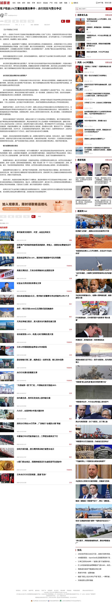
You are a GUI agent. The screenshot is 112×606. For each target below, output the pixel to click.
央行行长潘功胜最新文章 (27, 372)
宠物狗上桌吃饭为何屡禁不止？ (94, 139)
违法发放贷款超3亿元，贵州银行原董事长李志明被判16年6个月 (43, 296)
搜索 (109, 8)
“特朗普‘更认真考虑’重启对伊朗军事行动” (91, 382)
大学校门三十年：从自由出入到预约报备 (97, 103)
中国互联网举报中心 (54, 600)
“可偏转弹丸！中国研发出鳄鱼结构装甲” (91, 461)
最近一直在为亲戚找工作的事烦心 (95, 75)
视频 (65, 3)
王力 (6, 14)
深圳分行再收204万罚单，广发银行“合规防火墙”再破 (38, 423)
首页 (14, 3)
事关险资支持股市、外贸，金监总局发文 (33, 232)
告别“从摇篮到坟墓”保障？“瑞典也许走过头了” (93, 521)
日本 (70, 355)
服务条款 (37, 590)
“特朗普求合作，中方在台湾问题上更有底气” (99, 36)
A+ (23, 24)
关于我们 (24, 590)
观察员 (75, 3)
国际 (28, 3)
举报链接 (69, 590)
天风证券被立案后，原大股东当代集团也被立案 (36, 321)
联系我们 (18, 590)
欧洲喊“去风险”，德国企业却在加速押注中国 (92, 231)
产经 (51, 3)
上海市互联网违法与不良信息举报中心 (70, 600)
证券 (70, 278)
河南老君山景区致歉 (85, 580)
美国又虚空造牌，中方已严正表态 (98, 52)
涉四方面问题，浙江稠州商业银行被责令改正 (35, 449)
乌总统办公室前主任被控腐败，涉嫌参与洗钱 (92, 481)
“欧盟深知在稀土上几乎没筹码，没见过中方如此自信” (99, 20)
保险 (70, 240)
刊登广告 (43, 590)
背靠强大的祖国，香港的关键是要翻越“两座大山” (98, 45)
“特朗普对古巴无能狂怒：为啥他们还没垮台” (92, 441)
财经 (23, 3)
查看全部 (108, 15)
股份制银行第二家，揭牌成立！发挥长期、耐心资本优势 (40, 360)
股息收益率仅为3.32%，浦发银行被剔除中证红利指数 (39, 258)
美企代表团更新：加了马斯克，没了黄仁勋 (92, 422)
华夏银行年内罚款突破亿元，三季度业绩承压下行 (37, 436)
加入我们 (56, 590)
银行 (70, 304)
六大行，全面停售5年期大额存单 (30, 411)
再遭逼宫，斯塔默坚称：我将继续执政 (98, 28)
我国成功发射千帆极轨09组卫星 (89, 569)
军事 (33, 3)
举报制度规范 (76, 590)
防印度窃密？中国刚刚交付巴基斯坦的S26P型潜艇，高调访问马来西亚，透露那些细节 (97, 150)
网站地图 (62, 590)
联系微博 (50, 590)
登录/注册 (108, 3)
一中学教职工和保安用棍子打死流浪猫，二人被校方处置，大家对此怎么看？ (97, 95)
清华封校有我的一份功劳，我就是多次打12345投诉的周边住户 (97, 131)
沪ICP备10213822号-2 (21, 594)
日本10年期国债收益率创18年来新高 (32, 347)
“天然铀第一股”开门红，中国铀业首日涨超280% (36, 385)
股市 (70, 406)
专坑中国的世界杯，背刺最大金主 (95, 121)
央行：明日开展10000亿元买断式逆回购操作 (35, 309)
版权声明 (31, 590)
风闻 (18, 3)
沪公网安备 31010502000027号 (39, 600)
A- (19, 24)
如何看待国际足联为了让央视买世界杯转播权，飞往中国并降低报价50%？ (97, 113)
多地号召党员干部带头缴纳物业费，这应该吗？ (97, 86)
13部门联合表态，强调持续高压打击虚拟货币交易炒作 (39, 462)
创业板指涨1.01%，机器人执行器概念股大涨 (35, 334)
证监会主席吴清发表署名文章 (29, 283)
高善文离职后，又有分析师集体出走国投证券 (35, 270)
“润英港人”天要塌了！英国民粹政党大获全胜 (97, 67)
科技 (55, 3)
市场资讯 (69, 266)
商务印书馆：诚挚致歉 (86, 573)
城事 (60, 3)
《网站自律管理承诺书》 (88, 590)
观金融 (45, 3)
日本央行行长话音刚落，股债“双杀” (31, 474)
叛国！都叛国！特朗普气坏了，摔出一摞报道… (93, 501)
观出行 (39, 3)
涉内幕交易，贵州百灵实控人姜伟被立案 (33, 398)
